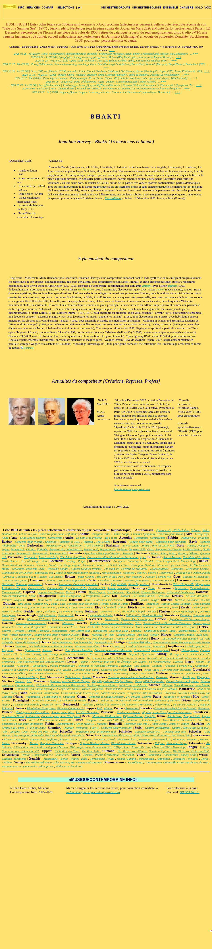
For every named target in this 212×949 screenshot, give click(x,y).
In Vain (109, 634)
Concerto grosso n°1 (148, 731)
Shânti (122, 607)
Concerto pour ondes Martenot (113, 650)
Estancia (185, 615)
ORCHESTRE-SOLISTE (146, 7)
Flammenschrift (12, 592)
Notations (129, 572)
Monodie (97, 634)
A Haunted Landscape (180, 592)
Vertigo (182, 553)
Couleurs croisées (128, 712)
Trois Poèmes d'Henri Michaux (47, 673)
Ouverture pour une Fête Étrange (111, 661)
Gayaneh (134, 654)
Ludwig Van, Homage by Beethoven (55, 654)
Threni (33, 743)
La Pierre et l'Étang (71, 611)
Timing (51, 580)
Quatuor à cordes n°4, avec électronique (89, 638)
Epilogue (136, 630)
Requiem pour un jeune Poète (20, 766)
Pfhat (54, 731)
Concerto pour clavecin (31, 623)
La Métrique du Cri (197, 646)
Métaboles (153, 603)
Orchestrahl (55, 537)
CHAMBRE (186, 7)
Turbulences (72, 677)
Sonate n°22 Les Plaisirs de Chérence (167, 623)
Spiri (87, 600)
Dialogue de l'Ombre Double (193, 572)
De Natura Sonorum (44, 700)
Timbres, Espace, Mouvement (76, 607)
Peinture (7, 600)
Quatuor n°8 (55, 588)
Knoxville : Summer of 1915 (63, 541)
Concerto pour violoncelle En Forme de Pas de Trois (177, 762)
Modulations (60, 630)
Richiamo (51, 611)
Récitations (142, 537)
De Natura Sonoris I (185, 704)
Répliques (203, 677)
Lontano (157, 665)
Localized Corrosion (138, 646)
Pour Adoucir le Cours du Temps (145, 689)
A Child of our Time (67, 751)
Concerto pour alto (174, 731)
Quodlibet (69, 696)
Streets (86, 677)
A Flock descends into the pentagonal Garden (41, 747)
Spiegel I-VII (119, 584)
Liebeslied (36, 693)
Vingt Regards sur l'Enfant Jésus (112, 681)
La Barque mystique (43, 689)
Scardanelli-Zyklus (139, 642)
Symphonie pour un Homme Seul (96, 731)
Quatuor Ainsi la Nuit (43, 607)
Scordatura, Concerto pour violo (78, 584)
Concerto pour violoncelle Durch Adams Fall (130, 627)
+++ (111, 50)
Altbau (108, 708)
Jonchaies (179, 758)
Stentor (20, 681)
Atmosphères (40, 665)
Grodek (149, 561)
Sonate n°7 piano (160, 751)
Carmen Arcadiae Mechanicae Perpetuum (112, 557)
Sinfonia (122, 549)
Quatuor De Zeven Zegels (137, 619)
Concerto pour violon (29, 541)
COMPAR (47, 7)
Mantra (205, 739)
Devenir (180, 600)
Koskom (125, 595)
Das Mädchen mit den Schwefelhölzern (41, 661)
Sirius (6, 743)
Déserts (88, 754)
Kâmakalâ (110, 607)
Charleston (75, 545)
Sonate (200, 661)
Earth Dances (10, 561)
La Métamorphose (160, 661)
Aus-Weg (143, 634)
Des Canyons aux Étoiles (102, 685)
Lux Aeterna (143, 665)
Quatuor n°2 (189, 537)
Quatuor (69, 727)
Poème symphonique (63, 665)
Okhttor (194, 553)
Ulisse (106, 595)
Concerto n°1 (37, 588)
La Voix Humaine (87, 712)
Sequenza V (91, 549)
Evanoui (178, 661)
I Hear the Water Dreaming (169, 747)
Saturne (145, 600)
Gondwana (22, 689)
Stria (151, 588)
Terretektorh (98, 758)
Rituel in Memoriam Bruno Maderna (78, 572)
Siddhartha (155, 754)
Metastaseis (51, 758)
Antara (145, 545)
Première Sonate (47, 565)
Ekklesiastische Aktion (69, 766)
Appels (84, 661)
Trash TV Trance (179, 723)
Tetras (205, 758)
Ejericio (186, 696)
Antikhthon (164, 758)
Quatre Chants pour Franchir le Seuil (57, 634)
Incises (43, 576)
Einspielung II (52, 696)
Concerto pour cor (163, 580)
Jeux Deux (147, 673)
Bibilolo (167, 685)
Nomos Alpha (79, 758)
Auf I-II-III (111, 537)
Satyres (147, 696)
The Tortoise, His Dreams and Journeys (78, 762)
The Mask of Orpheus (196, 557)
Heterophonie (189, 650)
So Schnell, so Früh (198, 600)
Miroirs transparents (14, 595)
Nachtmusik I (34, 696)
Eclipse (160, 743)
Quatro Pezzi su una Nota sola (191, 727)
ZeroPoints (163, 607)
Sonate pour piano (142, 541)
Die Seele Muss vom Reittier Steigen (51, 646)
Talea (172, 630)
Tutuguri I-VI (191, 716)
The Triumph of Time (73, 557)
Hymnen (192, 739)
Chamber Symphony (143, 534)
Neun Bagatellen (138, 584)
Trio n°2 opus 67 (183, 584)
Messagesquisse (112, 572)
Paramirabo (171, 754)
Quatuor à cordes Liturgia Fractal (175, 708)
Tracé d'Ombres (94, 545)
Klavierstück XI (69, 739)
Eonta (65, 758)
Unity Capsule (47, 615)
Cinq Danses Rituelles (79, 650)
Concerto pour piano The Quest (60, 716)
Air (88, 658)
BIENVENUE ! (189, 792)
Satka (172, 553)
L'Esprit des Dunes (68, 689)
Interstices (159, 646)
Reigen (82, 561)
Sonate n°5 (63, 754)
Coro (150, 549)
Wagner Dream (125, 638)
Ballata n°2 (133, 615)
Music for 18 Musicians (106, 716)
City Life (150, 716)
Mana (155, 553)
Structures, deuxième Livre (29, 568)
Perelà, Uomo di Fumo (115, 603)
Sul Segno (188, 677)
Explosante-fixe (44, 572)
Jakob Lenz (175, 716)
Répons (141, 572)
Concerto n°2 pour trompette (151, 650)
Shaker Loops (121, 534)
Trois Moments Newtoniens (179, 720)
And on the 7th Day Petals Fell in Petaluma (127, 700)
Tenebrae (21, 646)
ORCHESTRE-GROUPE (115, 7)
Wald (206, 530)
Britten (146, 285)
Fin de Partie (55, 658)
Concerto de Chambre (15, 669)
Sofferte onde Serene (113, 693)
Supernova (182, 588)
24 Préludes (133, 696)
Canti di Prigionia (69, 595)
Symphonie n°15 (75, 588)
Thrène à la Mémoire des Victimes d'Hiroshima (124, 704)
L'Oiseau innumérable (26, 704)
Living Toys (202, 534)
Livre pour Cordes (198, 568)
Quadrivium (193, 673)
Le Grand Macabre (42, 669)
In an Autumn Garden (98, 747)
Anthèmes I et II (27, 576)
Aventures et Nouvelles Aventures (98, 665)
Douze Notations (12, 565)
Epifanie (42, 549)
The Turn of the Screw (110, 576)
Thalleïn (7, 762)
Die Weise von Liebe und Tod (191, 751)
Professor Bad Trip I (137, 723)
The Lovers (103, 541)
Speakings (142, 638)
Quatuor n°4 (10, 534)
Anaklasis (88, 704)
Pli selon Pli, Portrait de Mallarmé (126, 568)
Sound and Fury (28, 677)
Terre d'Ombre (115, 689)
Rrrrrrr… (96, 654)
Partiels (32, 630)
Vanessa (88, 541)
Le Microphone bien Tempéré (180, 638)
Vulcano (102, 723)
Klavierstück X (161, 739)
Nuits (111, 758)
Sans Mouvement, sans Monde (192, 685)
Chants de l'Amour (155, 630)
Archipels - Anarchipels (128, 561)
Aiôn (5, 731)
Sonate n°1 (112, 619)
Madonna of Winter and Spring (31, 638)
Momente (145, 739)
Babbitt (172, 285)
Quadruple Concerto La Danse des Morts (74, 627)
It (65, 545)
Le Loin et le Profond (89, 537)
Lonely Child (189, 754)
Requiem (19, 600)
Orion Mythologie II (185, 611)
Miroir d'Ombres (12, 611)
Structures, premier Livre (172, 565)
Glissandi (23, 665)
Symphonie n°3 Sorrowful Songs (189, 619)
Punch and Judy (48, 557)
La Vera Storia (192, 549)
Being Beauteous (62, 642)
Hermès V (78, 735)
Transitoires (100, 630)
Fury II (94, 727)
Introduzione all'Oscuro (116, 735)
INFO (21, 7)
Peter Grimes (86, 576)
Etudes (67, 669)
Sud (200, 720)
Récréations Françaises (41, 708)
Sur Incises (56, 576)
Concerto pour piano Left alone (58, 534)
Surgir (155, 600)
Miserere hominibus (87, 646)
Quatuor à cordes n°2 (179, 665)
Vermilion (82, 727)
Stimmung (179, 739)
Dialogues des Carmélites (32, 712)
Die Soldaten (135, 762)
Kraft (148, 669)
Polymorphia (163, 704)
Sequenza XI (40, 553)
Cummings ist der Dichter (17, 572)
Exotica (83, 654)
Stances (47, 650)
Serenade (128, 553)
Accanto (140, 658)
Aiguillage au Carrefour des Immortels (166, 712)
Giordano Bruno (152, 615)
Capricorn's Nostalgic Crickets (21, 716)
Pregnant (8, 650)
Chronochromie (25, 685)
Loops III (118, 646)
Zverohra (162, 677)
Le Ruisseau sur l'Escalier (108, 600)
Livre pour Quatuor (143, 565)
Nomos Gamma (127, 758)
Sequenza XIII (58, 553)
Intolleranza (52, 693)
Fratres (6, 700)
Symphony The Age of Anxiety (103, 553)
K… (42, 677)
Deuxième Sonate (94, 565)
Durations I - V (110, 611)
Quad (54, 603)
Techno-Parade (199, 588)
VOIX (207, 7)
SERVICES (33, 7)
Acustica (25, 654)
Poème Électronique (107, 754)
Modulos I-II (171, 696)
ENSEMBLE (170, 7)
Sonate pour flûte (62, 712)
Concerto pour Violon (171, 534)
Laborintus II (74, 549)
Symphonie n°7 (103, 642)
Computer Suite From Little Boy (106, 720)
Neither (152, 611)
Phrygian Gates (101, 534)
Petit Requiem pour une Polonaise (111, 623)
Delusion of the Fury (168, 700)
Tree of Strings (30, 561)
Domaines (178, 568)
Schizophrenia (65, 723)
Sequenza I (18, 549)
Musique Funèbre (15, 673)
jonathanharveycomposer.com (132, 489)
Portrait (28, 347)
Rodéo (70, 592)
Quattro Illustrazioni (157, 727)
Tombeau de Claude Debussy (106, 696)
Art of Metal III (85, 723)
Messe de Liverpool (27, 642)
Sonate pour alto (118, 588)
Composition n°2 (43, 754)
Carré (112, 739)
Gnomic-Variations (153, 592)
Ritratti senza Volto (123, 743)
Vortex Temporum (21, 634)
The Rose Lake (91, 751)
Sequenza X (23, 553)
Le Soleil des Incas (198, 595)
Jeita (22, 545)
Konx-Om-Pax (39, 731)
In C (32, 720)
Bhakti (6, 638)
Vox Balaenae (116, 592)
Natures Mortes (126, 634)
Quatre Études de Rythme (182, 681)
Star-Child (133, 592)
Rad (99, 708)
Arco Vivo (164, 595)
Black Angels (97, 592)
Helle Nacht (45, 600)
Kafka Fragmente (27, 658)
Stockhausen (85, 289)
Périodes (19, 630)
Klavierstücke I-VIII (16, 739)
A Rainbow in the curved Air (55, 720)
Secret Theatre (173, 557)
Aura (156, 669)
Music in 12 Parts (38, 619)
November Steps (176, 743)
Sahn (163, 553)
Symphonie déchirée (100, 615)
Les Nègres (140, 661)
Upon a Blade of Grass (94, 743)
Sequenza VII (137, 549)
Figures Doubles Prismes (86, 568)
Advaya (57, 638)
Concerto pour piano (15, 580)
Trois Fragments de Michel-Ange (176, 561)
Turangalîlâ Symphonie (149, 681)
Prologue (44, 630)
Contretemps (158, 537)
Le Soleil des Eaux (118, 565)
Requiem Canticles (52, 743)
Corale (177, 549)
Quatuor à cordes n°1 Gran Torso (112, 658)
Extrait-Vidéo (113, 198)
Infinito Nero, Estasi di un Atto (151, 735)
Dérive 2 (9, 576)
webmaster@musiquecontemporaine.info (93, 792)
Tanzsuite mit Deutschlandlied (165, 658)
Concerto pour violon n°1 (68, 619)
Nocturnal (128, 754)
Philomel (204, 537)
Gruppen (87, 739)
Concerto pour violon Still (117, 727)
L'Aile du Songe (37, 727)
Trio (45, 561)
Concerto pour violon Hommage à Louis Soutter (181, 642)
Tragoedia (30, 557)
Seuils (33, 595)
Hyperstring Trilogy (126, 673)
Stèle (42, 658)
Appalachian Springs (51, 592)
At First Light (130, 545)
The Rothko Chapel (134, 611)
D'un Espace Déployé (33, 537)
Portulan (172, 689)
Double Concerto (111, 580)
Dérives (7, 630)
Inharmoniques (151, 720)
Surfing (71, 561)
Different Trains (133, 716)
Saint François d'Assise (133, 685)
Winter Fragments (93, 689)
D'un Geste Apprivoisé (71, 580)
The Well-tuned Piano (39, 762)
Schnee (196, 530)
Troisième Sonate (58, 568)
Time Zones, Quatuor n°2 (33, 603)
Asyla (5, 537)
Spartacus (148, 654)
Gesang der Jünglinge (44, 739)
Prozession (132, 708)
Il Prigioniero (92, 595)
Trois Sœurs (147, 607)
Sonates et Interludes (196, 576)
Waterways (77, 747)
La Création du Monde (72, 700)
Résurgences (201, 607)
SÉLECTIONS (65, 7)
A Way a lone (122, 747)
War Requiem (134, 576)
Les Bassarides (83, 642)
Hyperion (178, 673)
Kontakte (100, 739)
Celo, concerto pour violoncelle (79, 603)
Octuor (155, 634)
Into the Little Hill (163, 545)
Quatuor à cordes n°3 (158, 576)
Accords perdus (187, 630)
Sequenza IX (163, 549)
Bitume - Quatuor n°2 (70, 708)
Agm (143, 557)
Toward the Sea (141, 747)
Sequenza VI (107, 549)
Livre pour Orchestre (81, 673)
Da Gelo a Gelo (181, 735)
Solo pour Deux (119, 630)
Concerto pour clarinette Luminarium (131, 677)
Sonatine (30, 565)
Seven (175, 607)
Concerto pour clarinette (171, 541)
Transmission (54, 545)
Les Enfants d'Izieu (144, 595)
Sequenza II (56, 549)
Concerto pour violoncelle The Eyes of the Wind (41, 735)
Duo (26, 731)
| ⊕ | (78, 7)
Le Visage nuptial (70, 565)
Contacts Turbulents (14, 758)
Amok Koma (159, 723)
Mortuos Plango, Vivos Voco (192, 634)
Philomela (60, 600)
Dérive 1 (153, 572)
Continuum (202, 665)
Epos (39, 611)
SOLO (199, 7)
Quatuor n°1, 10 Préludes (172, 530)
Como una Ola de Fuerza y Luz (80, 693)
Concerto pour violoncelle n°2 (21, 751)
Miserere (68, 623)
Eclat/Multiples (160, 568)
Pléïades (193, 758)
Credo (205, 696)
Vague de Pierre (52, 704)
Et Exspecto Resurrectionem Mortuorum (60, 685)
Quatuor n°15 (97, 588)
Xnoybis (15, 731)
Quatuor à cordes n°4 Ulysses (178, 627)
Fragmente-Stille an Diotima (145, 693)
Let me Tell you (28, 534)
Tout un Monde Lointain (176, 603)
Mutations (133, 720)
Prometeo (170, 693)
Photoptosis (46, 766)
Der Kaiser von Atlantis (132, 751)
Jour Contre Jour (80, 630)
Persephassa (147, 758)
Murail (160, 289)
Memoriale (167, 572)
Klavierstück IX (127, 739)
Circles (30, 549)
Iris (29, 681)
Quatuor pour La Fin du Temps (70, 681)
